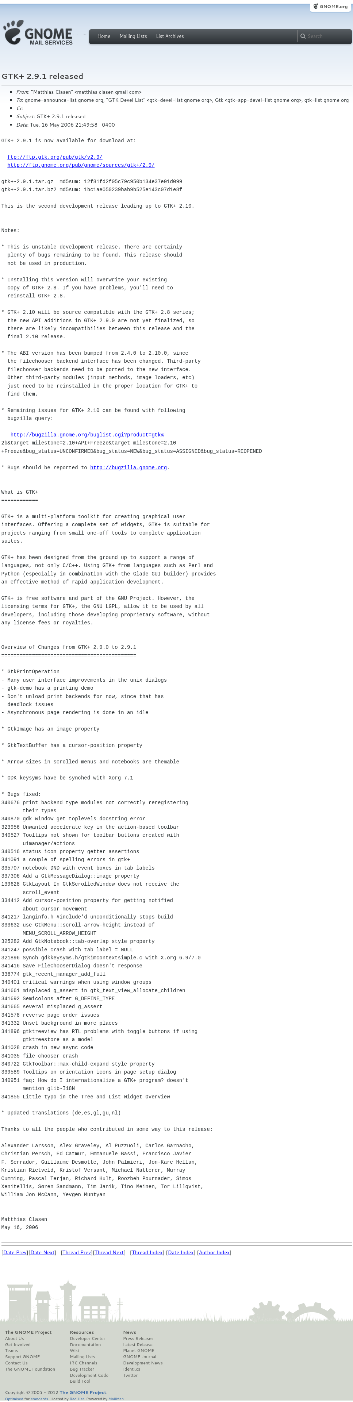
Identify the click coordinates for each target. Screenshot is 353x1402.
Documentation (85, 1345)
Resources (82, 1332)
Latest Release (138, 1345)
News (129, 1332)
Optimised (14, 1398)
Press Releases (138, 1338)
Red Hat (76, 1398)
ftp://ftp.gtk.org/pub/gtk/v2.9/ (54, 157)
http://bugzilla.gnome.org (128, 467)
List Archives (170, 36)
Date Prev (15, 1252)
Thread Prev (76, 1252)
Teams (11, 1350)
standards (39, 1398)
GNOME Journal (140, 1357)
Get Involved (18, 1345)
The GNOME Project (28, 1332)
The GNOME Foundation (30, 1369)
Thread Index (147, 1252)
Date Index (181, 1252)
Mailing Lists (133, 36)
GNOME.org (333, 6)
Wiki (74, 1350)
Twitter (130, 1375)
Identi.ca (132, 1369)
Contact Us (16, 1363)
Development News (143, 1363)
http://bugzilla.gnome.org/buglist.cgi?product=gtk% (87, 434)
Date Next (42, 1252)
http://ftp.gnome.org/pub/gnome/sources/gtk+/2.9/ (80, 165)
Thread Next (109, 1252)
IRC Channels (83, 1363)
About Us (14, 1338)
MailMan (116, 1398)
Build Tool (80, 1381)
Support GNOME (22, 1357)
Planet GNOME (138, 1350)
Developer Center (87, 1338)
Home (104, 36)
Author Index (214, 1252)
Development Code (89, 1375)
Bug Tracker (82, 1369)
